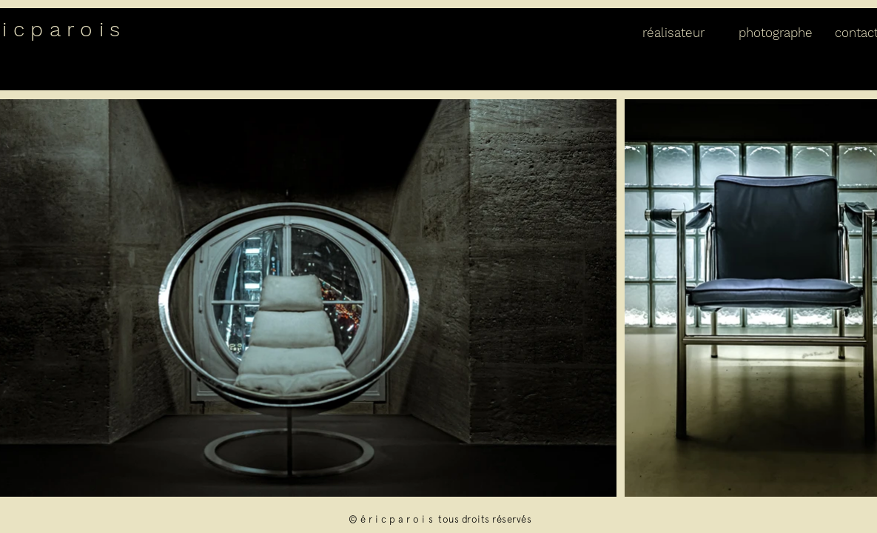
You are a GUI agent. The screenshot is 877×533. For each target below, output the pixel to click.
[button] (679, 32)
